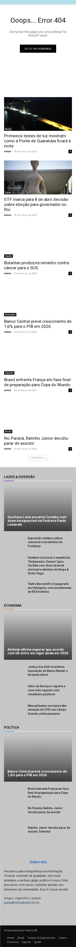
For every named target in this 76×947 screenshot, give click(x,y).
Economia (10, 314)
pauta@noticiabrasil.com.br (22, 902)
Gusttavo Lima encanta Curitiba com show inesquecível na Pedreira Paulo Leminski (36, 520)
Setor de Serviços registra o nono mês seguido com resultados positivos (46, 690)
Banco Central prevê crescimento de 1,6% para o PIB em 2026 (38, 324)
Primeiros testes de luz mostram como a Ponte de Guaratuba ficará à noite (37, 140)
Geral (8, 192)
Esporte (9, 372)
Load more (38, 457)
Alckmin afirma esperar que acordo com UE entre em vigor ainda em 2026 (37, 651)
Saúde (8, 256)
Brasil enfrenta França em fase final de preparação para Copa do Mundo (48, 792)
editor (7, 151)
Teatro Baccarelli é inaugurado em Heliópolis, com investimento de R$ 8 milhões (50, 587)
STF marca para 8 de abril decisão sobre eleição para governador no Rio (36, 204)
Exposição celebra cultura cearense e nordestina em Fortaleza (45, 542)
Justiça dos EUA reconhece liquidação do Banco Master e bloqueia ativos (48, 670)
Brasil (8, 129)
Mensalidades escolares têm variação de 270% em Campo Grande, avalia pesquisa (47, 709)
